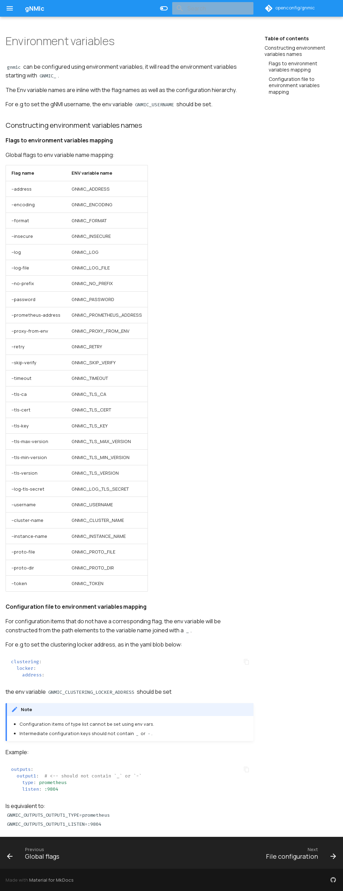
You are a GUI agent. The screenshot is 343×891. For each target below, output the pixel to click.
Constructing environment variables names (295, 51)
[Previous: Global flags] (34, 852)
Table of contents (287, 38)
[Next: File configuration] (299, 852)
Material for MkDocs (51, 880)
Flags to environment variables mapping (293, 66)
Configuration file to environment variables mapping (294, 85)
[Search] (212, 8)
